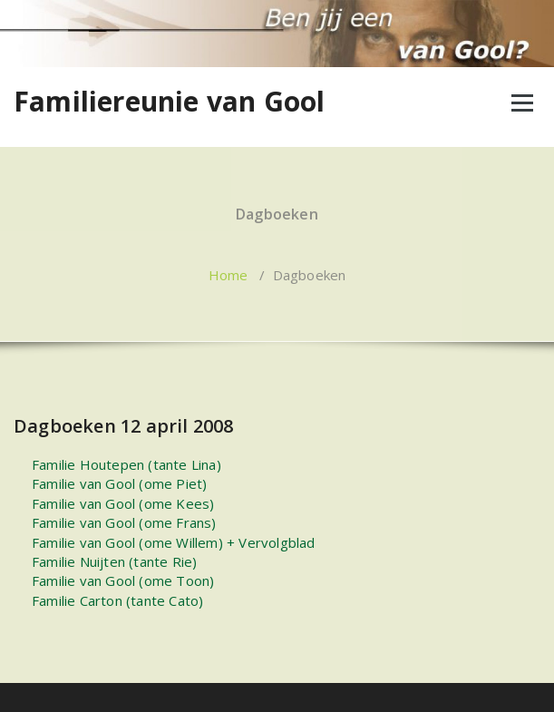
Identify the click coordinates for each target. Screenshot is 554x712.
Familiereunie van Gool (169, 101)
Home (228, 275)
